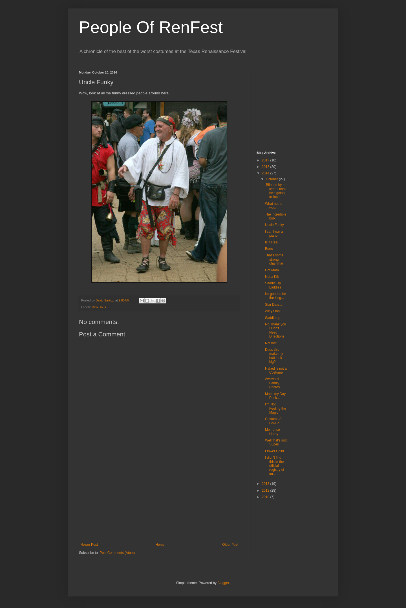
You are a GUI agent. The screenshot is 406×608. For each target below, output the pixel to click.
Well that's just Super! (276, 442)
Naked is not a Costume (276, 370)
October (272, 179)
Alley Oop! (273, 311)
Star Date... (273, 305)
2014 (266, 173)
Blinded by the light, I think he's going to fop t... (276, 191)
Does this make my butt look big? (274, 356)
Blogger (223, 583)
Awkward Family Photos (272, 383)
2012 (266, 490)
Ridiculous (99, 307)
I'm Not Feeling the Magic (275, 408)
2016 (266, 167)
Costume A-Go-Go (274, 421)
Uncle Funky (274, 225)
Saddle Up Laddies (273, 285)
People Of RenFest (151, 27)
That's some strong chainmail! (274, 259)
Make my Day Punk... (275, 396)
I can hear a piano (274, 234)
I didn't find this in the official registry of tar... (274, 466)
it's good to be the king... (275, 296)
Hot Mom (272, 270)
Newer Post (89, 545)
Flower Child (274, 451)
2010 (266, 497)
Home (160, 545)
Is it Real (271, 242)
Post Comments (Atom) (117, 553)
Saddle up (272, 318)
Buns (269, 249)
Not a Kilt (272, 277)
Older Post (230, 545)
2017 (266, 160)
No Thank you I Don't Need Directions (275, 330)
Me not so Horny (272, 432)
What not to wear (273, 206)
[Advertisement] (159, 500)
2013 (266, 484)
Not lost (271, 343)
